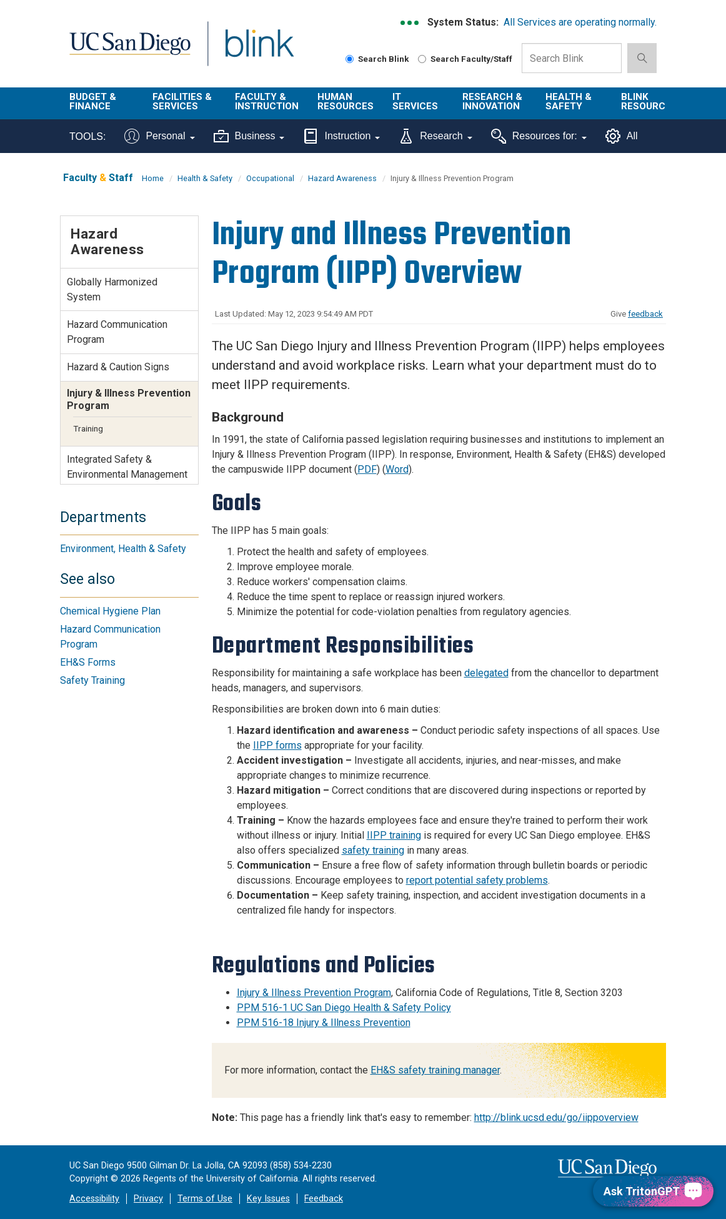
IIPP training (394, 835)
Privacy (148, 1198)
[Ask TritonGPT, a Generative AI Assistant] (653, 1191)
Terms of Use (204, 1198)
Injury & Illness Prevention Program (314, 993)
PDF (367, 469)
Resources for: (539, 136)
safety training (373, 850)
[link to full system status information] (410, 23)
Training (88, 428)
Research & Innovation (492, 101)
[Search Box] (572, 58)
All (621, 136)
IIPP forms (277, 745)
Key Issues (268, 1198)
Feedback (323, 1198)
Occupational (270, 178)
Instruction (341, 136)
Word (397, 469)
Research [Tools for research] (435, 136)
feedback (645, 313)
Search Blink (377, 59)
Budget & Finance (92, 101)
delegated (486, 673)
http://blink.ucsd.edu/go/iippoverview (556, 1117)
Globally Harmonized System (112, 289)
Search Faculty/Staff (465, 59)
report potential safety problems (477, 880)
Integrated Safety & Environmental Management (127, 466)
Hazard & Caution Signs (118, 367)
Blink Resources (649, 101)
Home (153, 178)
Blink (248, 51)
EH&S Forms (88, 662)
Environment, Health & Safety (123, 549)
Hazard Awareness (342, 178)
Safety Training (92, 680)
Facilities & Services (182, 101)
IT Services (415, 101)
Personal (159, 136)
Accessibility (94, 1198)
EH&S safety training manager (435, 1070)
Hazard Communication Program (117, 331)
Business (249, 136)
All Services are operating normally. (580, 22)
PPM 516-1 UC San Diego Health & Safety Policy (344, 1008)
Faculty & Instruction (267, 101)
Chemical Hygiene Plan (110, 611)
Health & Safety (568, 101)
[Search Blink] (350, 59)
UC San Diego (125, 51)
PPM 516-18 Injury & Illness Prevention (323, 1023)
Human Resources (345, 101)
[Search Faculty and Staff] (422, 59)
